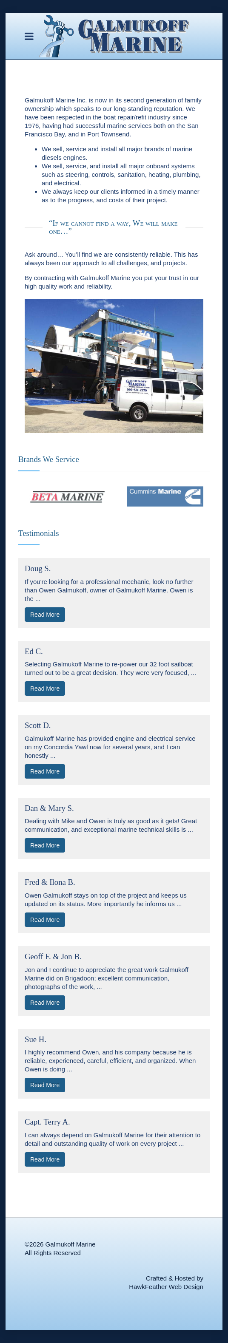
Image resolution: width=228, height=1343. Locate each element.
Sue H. (35, 1039)
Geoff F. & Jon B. (53, 956)
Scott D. (38, 725)
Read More (45, 614)
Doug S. (38, 568)
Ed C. (34, 651)
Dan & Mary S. (49, 808)
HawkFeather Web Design (166, 1286)
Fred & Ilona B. (50, 882)
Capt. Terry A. (47, 1121)
